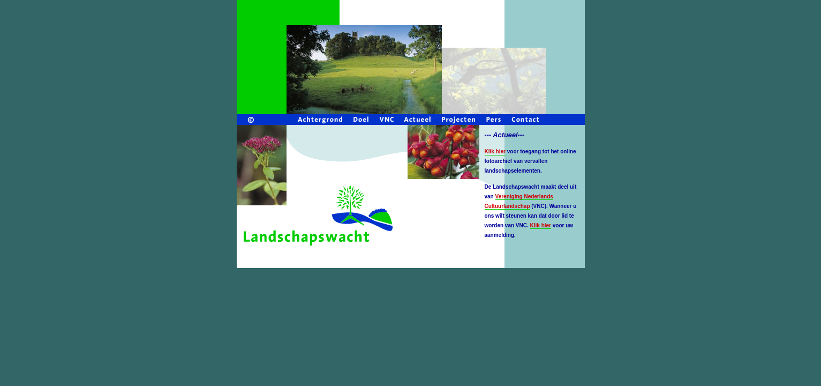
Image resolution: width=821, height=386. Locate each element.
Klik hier (540, 225)
